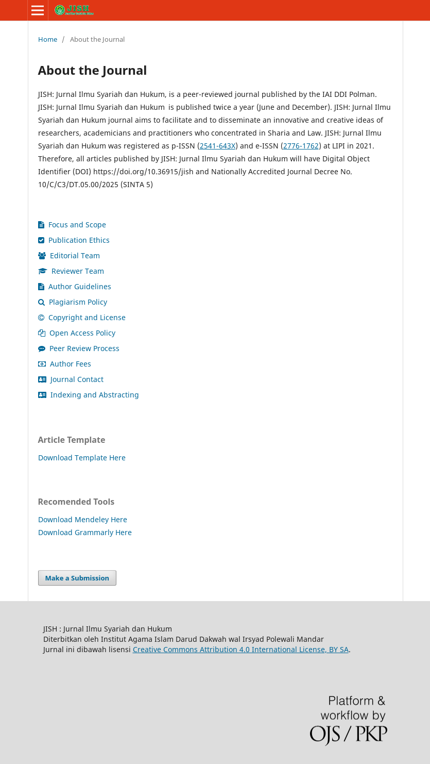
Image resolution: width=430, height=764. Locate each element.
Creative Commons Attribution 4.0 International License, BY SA (241, 649)
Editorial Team (69, 255)
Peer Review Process (78, 348)
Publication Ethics (74, 240)
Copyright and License (82, 317)
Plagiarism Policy (72, 302)
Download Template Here (82, 457)
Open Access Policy (76, 333)
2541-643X (217, 146)
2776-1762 (301, 146)
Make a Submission (77, 578)
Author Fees (64, 364)
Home (47, 39)
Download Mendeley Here (82, 519)
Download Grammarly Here (85, 532)
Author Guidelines (74, 286)
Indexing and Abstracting (88, 395)
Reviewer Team (71, 271)
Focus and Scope (72, 224)
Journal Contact (71, 379)
